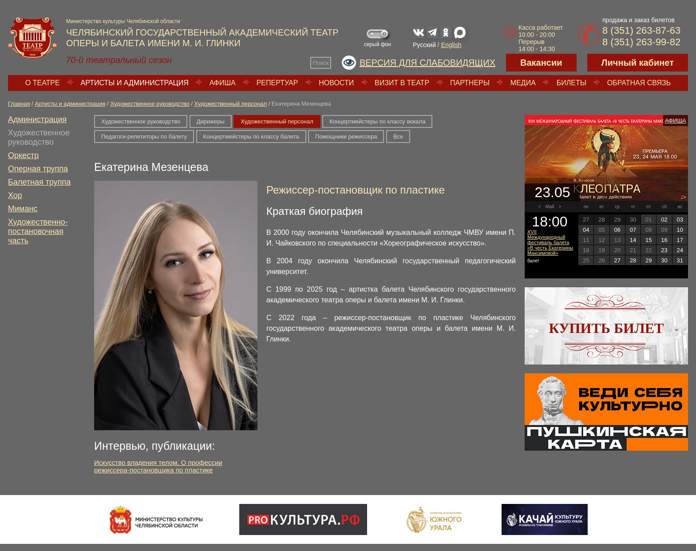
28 (633, 260)
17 (680, 240)
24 (680, 250)
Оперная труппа (38, 168)
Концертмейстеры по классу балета (251, 136)
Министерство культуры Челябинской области (123, 21)
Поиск (320, 62)
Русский (424, 44)
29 (648, 260)
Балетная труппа (39, 182)
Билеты (571, 83)
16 (664, 240)
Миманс (22, 208)
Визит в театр (402, 83)
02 (664, 219)
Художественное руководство (149, 103)
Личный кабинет (637, 62)
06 (617, 229)
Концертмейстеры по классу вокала (377, 121)
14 (633, 240)
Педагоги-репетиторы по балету (144, 136)
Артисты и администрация (135, 83)
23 (664, 250)
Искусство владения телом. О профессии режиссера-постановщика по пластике (158, 466)
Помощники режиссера (346, 136)
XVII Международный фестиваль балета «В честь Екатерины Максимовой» (550, 242)
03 (680, 219)
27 (617, 260)
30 (664, 260)
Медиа (523, 83)
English (451, 44)
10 (680, 229)
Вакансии (541, 62)
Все (398, 136)
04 (586, 229)
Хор (15, 195)
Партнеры (470, 83)
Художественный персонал (230, 103)
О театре (42, 83)
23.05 (552, 192)
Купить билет (606, 328)
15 (648, 240)
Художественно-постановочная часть (38, 231)
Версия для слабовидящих (427, 62)
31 (680, 260)
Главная (19, 103)
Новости (336, 83)
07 (633, 229)
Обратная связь (639, 83)
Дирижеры (211, 121)
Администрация (37, 119)
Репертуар (277, 83)
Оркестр (23, 155)
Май (550, 206)
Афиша (223, 83)
